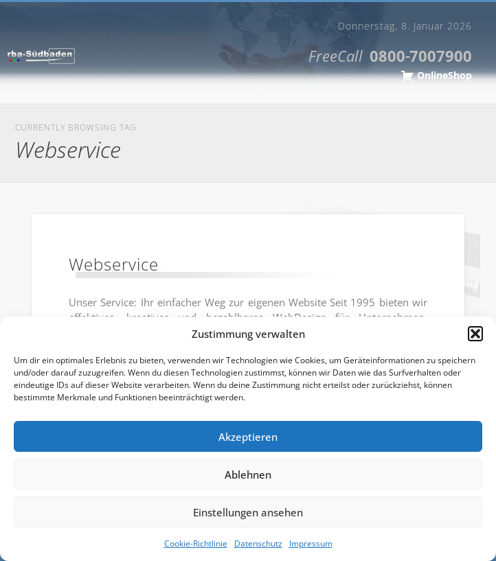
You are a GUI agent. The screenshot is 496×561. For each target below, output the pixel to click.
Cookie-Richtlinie (195, 543)
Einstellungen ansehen (248, 512)
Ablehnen (248, 474)
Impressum (310, 543)
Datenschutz (258, 543)
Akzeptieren (248, 437)
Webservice (114, 264)
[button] (475, 334)
